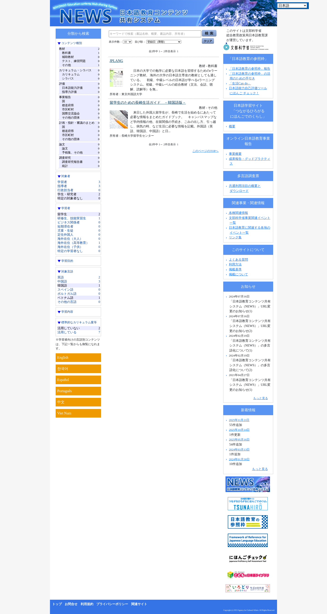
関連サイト (139, 604)
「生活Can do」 (240, 83)
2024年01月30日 (239, 459)
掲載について (238, 274)
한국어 (62, 369)
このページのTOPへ (205, 151)
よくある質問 (238, 259)
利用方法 (235, 264)
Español (63, 380)
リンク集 (235, 237)
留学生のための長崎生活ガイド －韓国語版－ (148, 102)
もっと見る (260, 398)
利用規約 (87, 604)
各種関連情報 (236, 213)
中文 (60, 402)
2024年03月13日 (239, 449)
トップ (57, 604)
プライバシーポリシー (112, 604)
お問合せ (71, 604)
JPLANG (116, 61)
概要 (232, 126)
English (62, 357)
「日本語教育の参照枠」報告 (249, 68)
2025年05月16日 (239, 439)
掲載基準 (235, 269)
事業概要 (235, 154)
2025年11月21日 (239, 420)
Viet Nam (64, 413)
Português (64, 391)
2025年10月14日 (239, 429)
